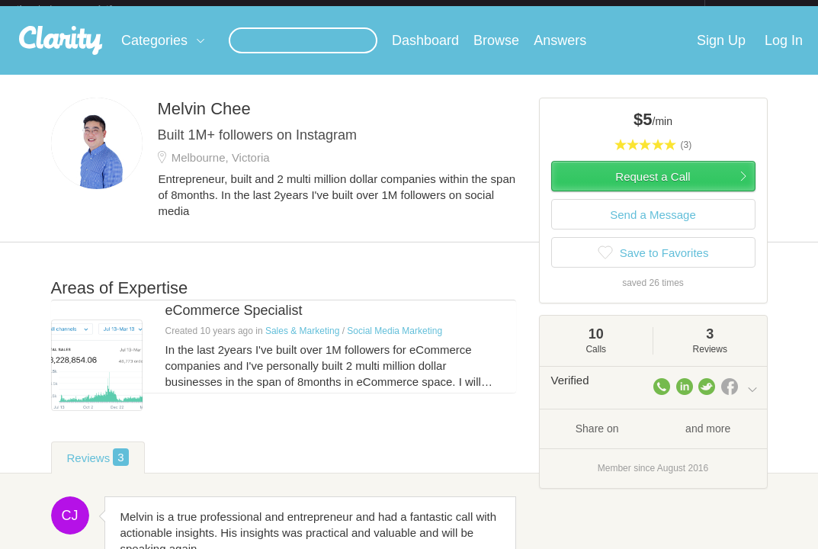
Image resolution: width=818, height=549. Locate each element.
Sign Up (721, 52)
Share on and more (653, 440)
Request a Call (652, 188)
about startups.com (759, 10)
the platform (80, 9)
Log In (784, 52)
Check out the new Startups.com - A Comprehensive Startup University (539, 10)
